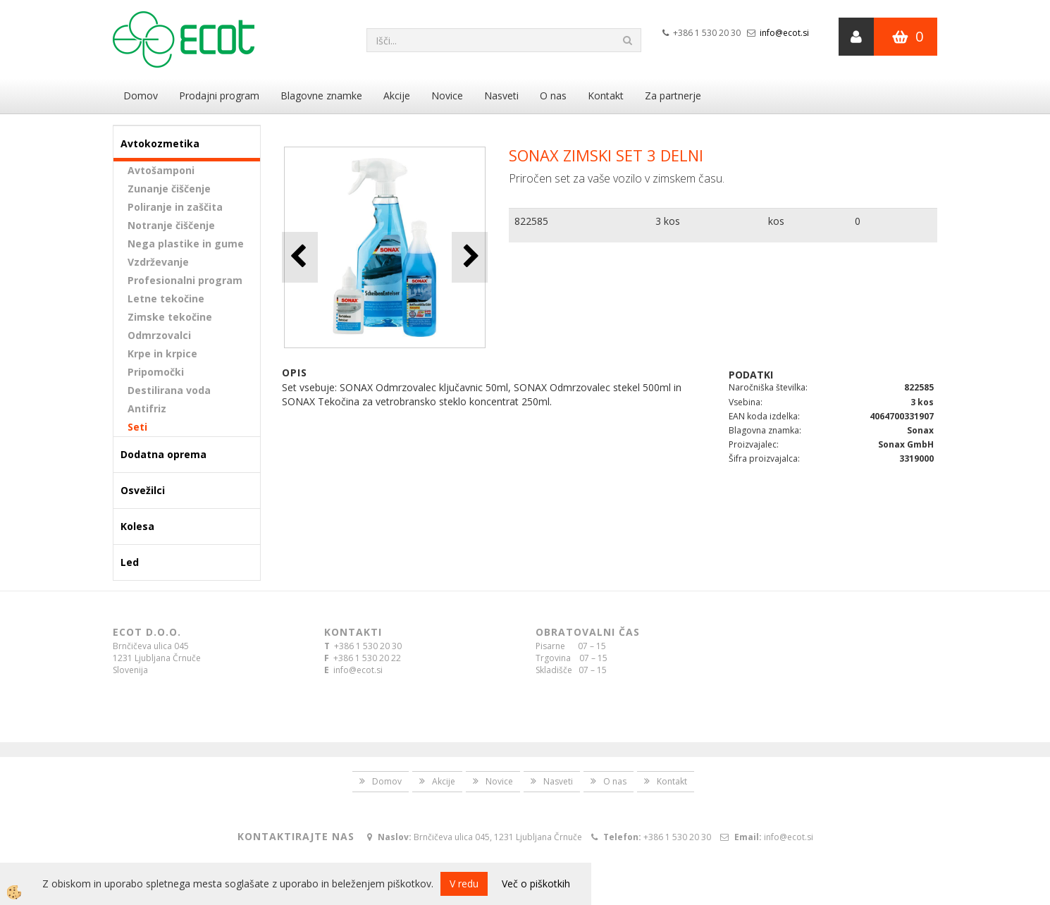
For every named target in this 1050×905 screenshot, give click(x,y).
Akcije (396, 95)
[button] (470, 257)
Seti (137, 426)
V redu (464, 883)
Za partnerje (673, 95)
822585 (531, 221)
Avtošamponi (161, 170)
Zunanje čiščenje (169, 188)
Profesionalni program (185, 280)
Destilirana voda (169, 390)
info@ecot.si (784, 33)
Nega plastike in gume (186, 243)
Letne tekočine (166, 298)
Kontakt (606, 95)
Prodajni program (219, 95)
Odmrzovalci (159, 335)
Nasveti (501, 95)
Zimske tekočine (170, 317)
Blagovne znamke (321, 95)
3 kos (667, 221)
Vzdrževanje (158, 262)
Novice (447, 95)
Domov (140, 95)
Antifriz (147, 408)
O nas (553, 95)
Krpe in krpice (162, 353)
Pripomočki (156, 371)
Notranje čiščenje (171, 225)
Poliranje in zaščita (175, 207)
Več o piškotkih (536, 883)
